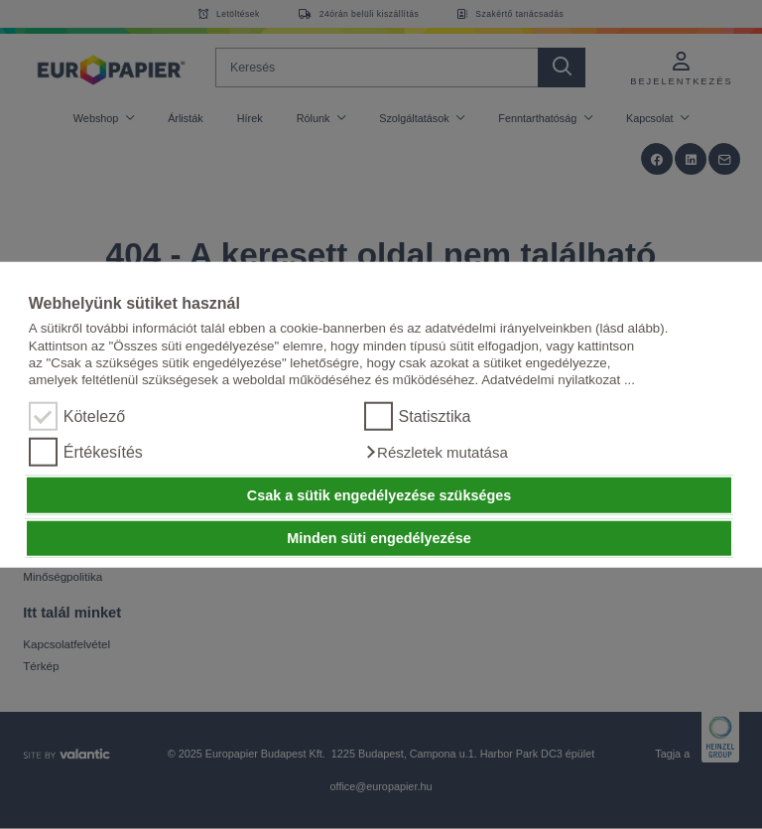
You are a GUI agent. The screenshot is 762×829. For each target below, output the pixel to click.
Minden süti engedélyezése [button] (379, 538)
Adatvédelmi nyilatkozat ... (558, 379)
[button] (436, 453)
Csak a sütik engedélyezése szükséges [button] (379, 495)
